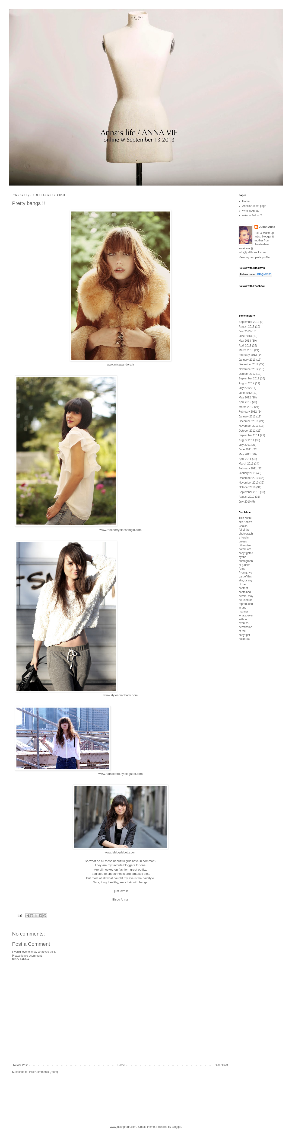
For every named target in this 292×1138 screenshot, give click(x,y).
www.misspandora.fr (120, 364)
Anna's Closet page (254, 206)
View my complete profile (254, 257)
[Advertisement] (253, 717)
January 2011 (247, 473)
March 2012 (246, 407)
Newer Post (20, 1065)
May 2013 (245, 340)
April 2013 (245, 345)
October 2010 (247, 487)
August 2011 (246, 440)
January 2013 (247, 359)
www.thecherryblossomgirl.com (120, 530)
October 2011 (247, 430)
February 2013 (248, 354)
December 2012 (248, 364)
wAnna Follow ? (252, 215)
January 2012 (247, 416)
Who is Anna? (250, 210)
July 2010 (245, 501)
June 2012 (245, 392)
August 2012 (246, 383)
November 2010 (248, 482)
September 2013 (249, 322)
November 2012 (248, 369)
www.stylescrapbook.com (120, 695)
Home (121, 1065)
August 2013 (246, 326)
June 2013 (245, 336)
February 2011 (248, 468)
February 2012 (248, 411)
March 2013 (246, 350)
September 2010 (249, 492)
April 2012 (245, 402)
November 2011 (248, 425)
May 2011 (245, 454)
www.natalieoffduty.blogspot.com (120, 774)
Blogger (176, 1126)
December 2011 (248, 421)
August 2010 (246, 496)
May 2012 (245, 397)
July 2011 (245, 444)
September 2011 (249, 435)
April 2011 (245, 459)
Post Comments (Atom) (43, 1072)
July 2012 (245, 388)
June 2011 (245, 449)
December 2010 (248, 478)
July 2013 (245, 331)
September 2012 (249, 378)
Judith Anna (267, 226)
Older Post (221, 1065)
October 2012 (247, 373)
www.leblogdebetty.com (120, 852)
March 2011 (246, 463)
